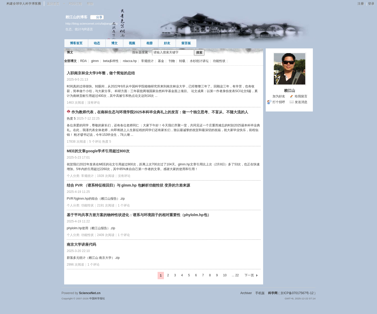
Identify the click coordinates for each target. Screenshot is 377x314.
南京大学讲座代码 (81, 244)
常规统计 (147, 61)
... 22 (235, 275)
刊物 (172, 61)
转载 (182, 61)
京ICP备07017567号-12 (297, 293)
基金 (161, 61)
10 (224, 275)
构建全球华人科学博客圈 (24, 3)
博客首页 (76, 43)
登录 (371, 3)
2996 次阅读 (75, 264)
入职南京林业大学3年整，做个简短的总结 (101, 73)
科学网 (273, 293)
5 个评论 (95, 141)
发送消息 (301, 102)
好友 (167, 43)
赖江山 (289, 90)
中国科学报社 (97, 298)
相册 (149, 43)
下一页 (249, 275)
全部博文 (70, 61)
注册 (361, 3)
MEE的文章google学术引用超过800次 (98, 151)
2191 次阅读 (105, 205)
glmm (95, 61)
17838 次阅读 (76, 141)
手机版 (260, 293)
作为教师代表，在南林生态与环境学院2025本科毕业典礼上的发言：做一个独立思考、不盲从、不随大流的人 (159, 112)
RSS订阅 (75, 3)
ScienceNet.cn (90, 293)
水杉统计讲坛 (199, 61)
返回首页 (53, 3)
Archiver (246, 293)
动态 (97, 43)
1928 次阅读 (105, 176)
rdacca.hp (130, 61)
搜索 (199, 52)
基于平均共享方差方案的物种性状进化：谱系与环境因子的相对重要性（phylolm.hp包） (139, 215)
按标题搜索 (140, 52)
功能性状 (219, 61)
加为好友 (279, 96)
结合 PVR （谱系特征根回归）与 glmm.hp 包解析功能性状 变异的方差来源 (128, 185)
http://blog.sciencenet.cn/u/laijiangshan (91, 23)
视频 (132, 43)
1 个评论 (124, 205)
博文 (114, 43)
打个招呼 (279, 102)
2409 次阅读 (105, 235)
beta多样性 (111, 61)
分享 (99, 17)
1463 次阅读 (75, 102)
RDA (83, 61)
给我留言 (301, 96)
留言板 (186, 43)
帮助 (90, 3)
